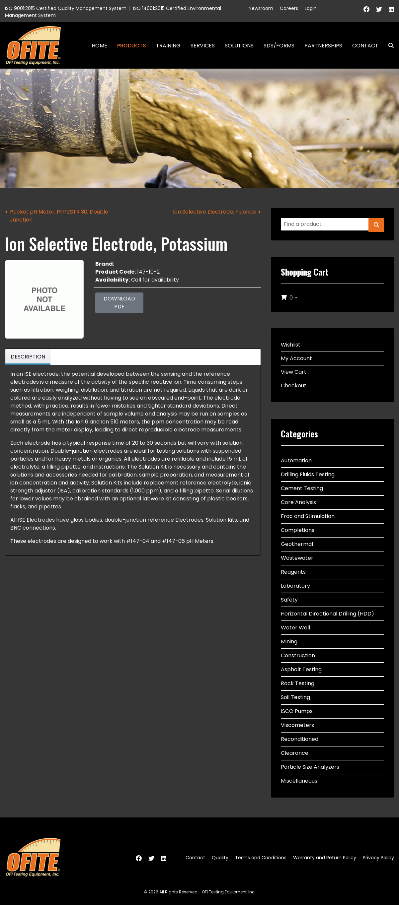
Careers (289, 8)
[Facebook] (366, 9)
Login (311, 8)
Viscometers (297, 725)
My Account (296, 358)
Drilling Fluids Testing (308, 474)
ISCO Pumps (297, 711)
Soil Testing (295, 697)
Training (168, 45)
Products (131, 45)
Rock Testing (297, 683)
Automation (296, 460)
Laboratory (295, 586)
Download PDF (119, 302)
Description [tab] (28, 356)
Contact (365, 45)
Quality (220, 857)
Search (388, 45)
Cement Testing (302, 488)
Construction (298, 655)
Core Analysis (298, 502)
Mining (289, 641)
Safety (289, 600)
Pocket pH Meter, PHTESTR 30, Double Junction (59, 216)
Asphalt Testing (301, 669)
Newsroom (261, 8)
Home (99, 45)
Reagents (293, 572)
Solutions (239, 45)
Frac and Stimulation (308, 516)
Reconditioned (299, 739)
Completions (297, 530)
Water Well (295, 627)
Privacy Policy (378, 857)
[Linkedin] (391, 9)
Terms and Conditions (260, 857)
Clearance (294, 753)
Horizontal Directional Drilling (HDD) (327, 613)
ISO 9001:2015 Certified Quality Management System (65, 8)
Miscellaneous (299, 781)
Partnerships (323, 45)
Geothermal (297, 544)
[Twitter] (379, 9)
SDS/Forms (279, 45)
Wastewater (297, 558)
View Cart (293, 372)
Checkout (293, 385)
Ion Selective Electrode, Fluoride (214, 212)
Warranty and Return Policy (324, 857)
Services (203, 45)
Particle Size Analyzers (310, 767)
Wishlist (290, 345)
